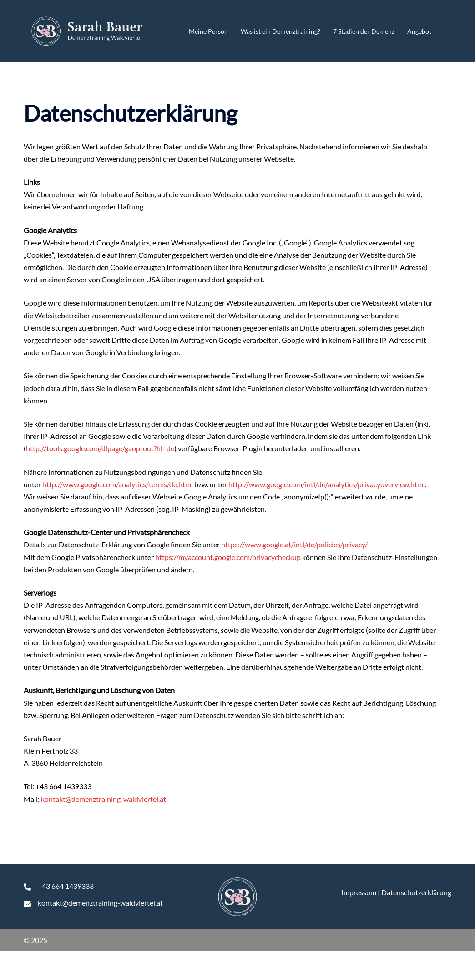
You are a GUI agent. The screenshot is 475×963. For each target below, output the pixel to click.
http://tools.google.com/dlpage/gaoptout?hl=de (100, 448)
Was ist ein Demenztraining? (280, 31)
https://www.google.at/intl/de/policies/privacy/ (294, 544)
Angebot (419, 31)
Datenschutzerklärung (416, 892)
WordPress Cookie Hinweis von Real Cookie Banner (81, 957)
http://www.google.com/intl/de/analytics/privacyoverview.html (326, 484)
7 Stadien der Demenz (363, 31)
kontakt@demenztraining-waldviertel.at (103, 799)
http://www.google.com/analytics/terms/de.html (117, 484)
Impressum (358, 892)
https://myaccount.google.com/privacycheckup (228, 557)
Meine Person (208, 31)
